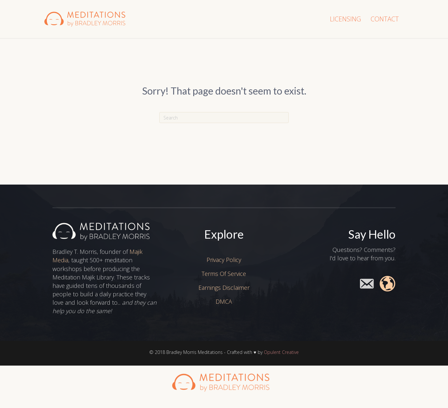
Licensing (345, 19)
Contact (385, 19)
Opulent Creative (281, 352)
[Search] (224, 117)
